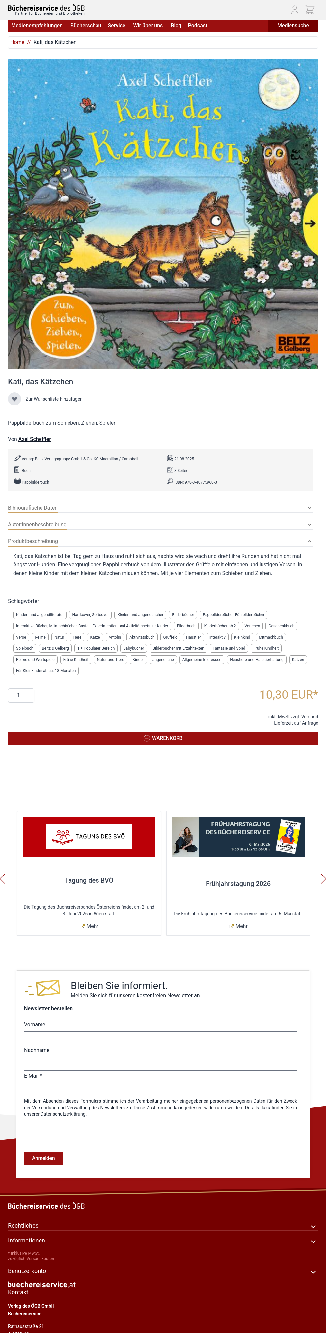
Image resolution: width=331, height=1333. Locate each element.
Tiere (77, 637)
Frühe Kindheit (266, 648)
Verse (21, 637)
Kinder (138, 659)
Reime (40, 637)
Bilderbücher (183, 615)
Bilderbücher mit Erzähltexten (178, 648)
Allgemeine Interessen (201, 659)
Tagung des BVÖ (89, 880)
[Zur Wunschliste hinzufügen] (14, 398)
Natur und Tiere (110, 659)
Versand (309, 716)
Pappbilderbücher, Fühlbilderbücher (233, 615)
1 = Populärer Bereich (96, 648)
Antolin (115, 637)
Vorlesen (252, 626)
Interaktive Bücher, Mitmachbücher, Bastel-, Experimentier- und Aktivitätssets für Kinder (92, 626)
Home (17, 42)
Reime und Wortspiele (35, 659)
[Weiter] (324, 879)
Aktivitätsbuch (141, 637)
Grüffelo (170, 637)
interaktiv (217, 637)
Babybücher (133, 648)
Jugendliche (163, 659)
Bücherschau (85, 25)
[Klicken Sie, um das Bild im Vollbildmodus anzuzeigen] (163, 214)
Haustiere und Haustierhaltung (257, 659)
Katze (95, 637)
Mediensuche (293, 25)
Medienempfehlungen (37, 25)
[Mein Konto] (295, 10)
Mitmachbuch (271, 637)
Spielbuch (24, 648)
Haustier (193, 637)
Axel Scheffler (34, 439)
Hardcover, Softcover (90, 615)
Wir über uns (148, 25)
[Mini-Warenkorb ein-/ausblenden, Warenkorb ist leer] (310, 10)
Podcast (197, 25)
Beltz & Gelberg (55, 648)
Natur (59, 637)
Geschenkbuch (281, 626)
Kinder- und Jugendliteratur (40, 615)
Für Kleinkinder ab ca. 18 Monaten (46, 670)
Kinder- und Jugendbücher (140, 615)
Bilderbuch (186, 626)
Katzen (298, 659)
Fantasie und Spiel (229, 648)
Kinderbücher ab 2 (220, 626)
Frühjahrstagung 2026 (238, 884)
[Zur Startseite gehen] (46, 7)
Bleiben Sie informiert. (119, 985)
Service (117, 25)
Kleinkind (242, 637)
